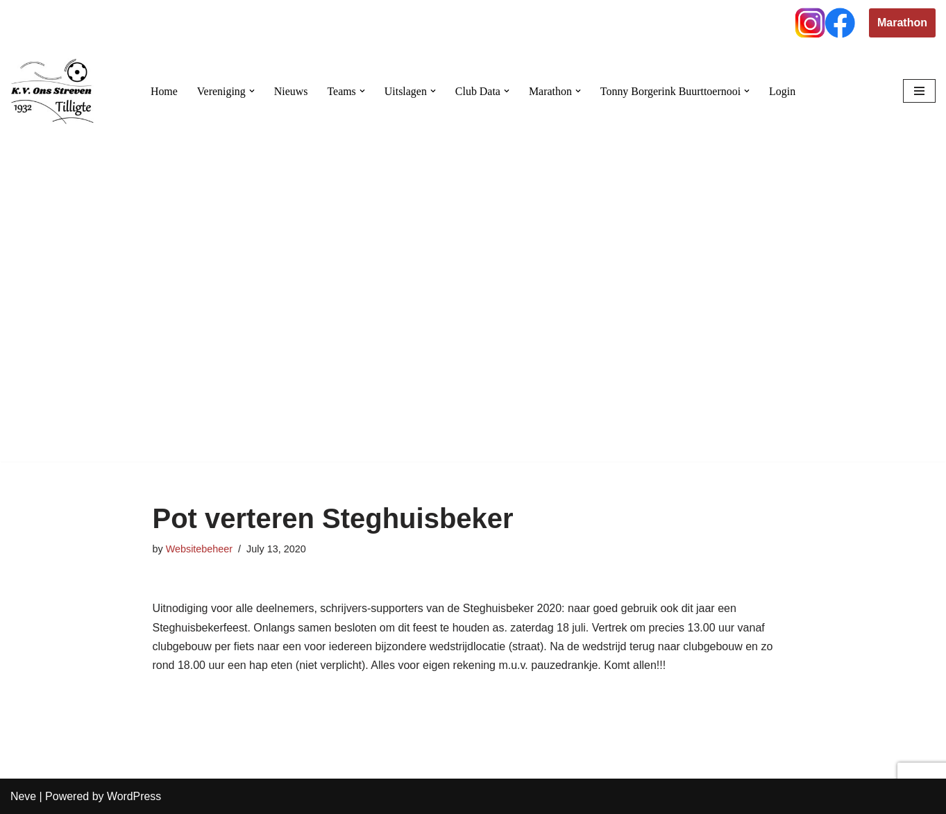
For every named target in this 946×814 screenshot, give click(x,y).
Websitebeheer (199, 548)
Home (163, 91)
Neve (23, 796)
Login (783, 91)
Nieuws (290, 91)
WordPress (134, 796)
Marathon (902, 22)
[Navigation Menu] (919, 91)
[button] (251, 91)
